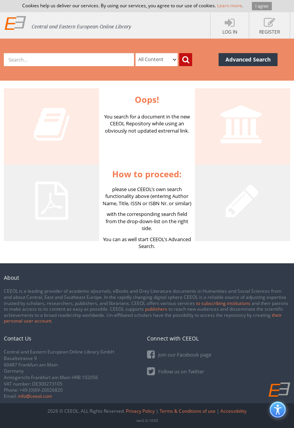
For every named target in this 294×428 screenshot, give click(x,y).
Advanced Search (248, 59)
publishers (156, 309)
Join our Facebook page (179, 354)
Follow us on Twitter (175, 371)
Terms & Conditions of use (188, 411)
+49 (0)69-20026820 (41, 390)
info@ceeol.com (35, 396)
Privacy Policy (140, 411)
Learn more (229, 5)
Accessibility (233, 411)
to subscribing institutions (223, 303)
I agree (261, 6)
